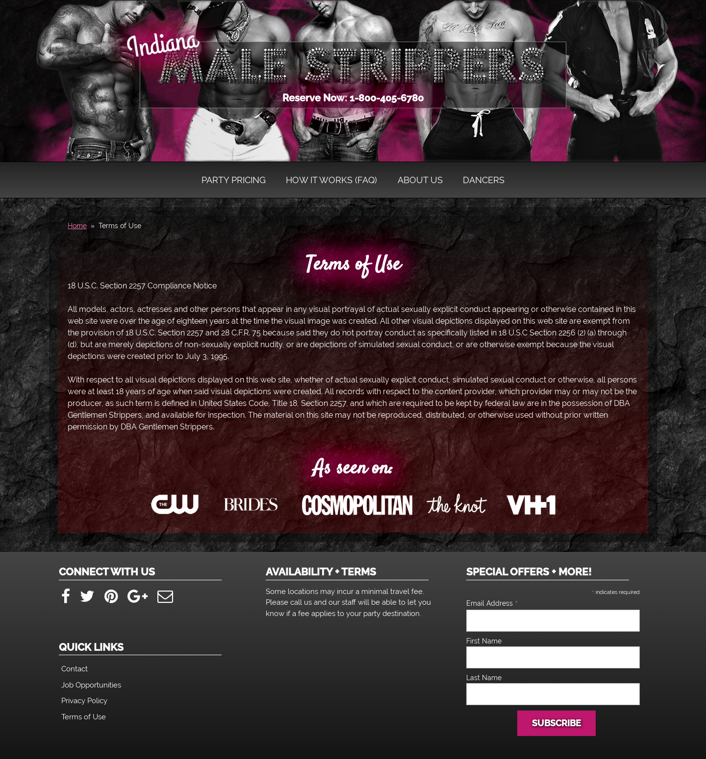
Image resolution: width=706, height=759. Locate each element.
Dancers (483, 180)
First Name (484, 641)
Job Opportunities (91, 685)
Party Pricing (234, 180)
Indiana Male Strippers (353, 64)
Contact (74, 668)
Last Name (484, 678)
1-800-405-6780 (387, 98)
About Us (420, 180)
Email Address (492, 603)
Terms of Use (353, 265)
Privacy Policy (84, 700)
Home (77, 226)
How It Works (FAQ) (331, 180)
